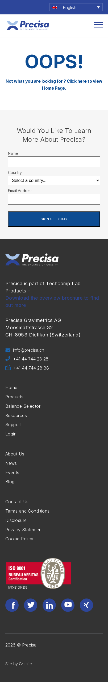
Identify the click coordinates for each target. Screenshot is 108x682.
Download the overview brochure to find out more (52, 301)
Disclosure (16, 520)
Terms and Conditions (27, 511)
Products (14, 396)
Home (11, 387)
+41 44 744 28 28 (26, 359)
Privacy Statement (24, 529)
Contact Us (16, 501)
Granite (25, 663)
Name (13, 153)
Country (15, 172)
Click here (77, 81)
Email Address (20, 190)
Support (13, 424)
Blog (10, 481)
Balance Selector (22, 406)
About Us (14, 454)
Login (10, 434)
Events (12, 472)
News (11, 463)
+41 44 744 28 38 (27, 368)
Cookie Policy (19, 538)
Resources (16, 415)
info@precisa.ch (24, 350)
